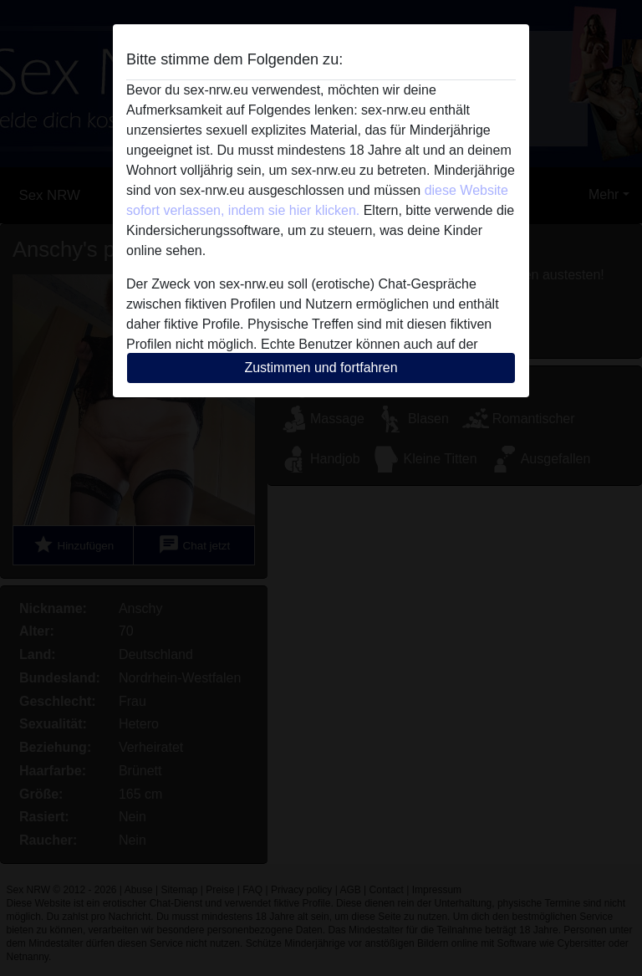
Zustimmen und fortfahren (320, 367)
